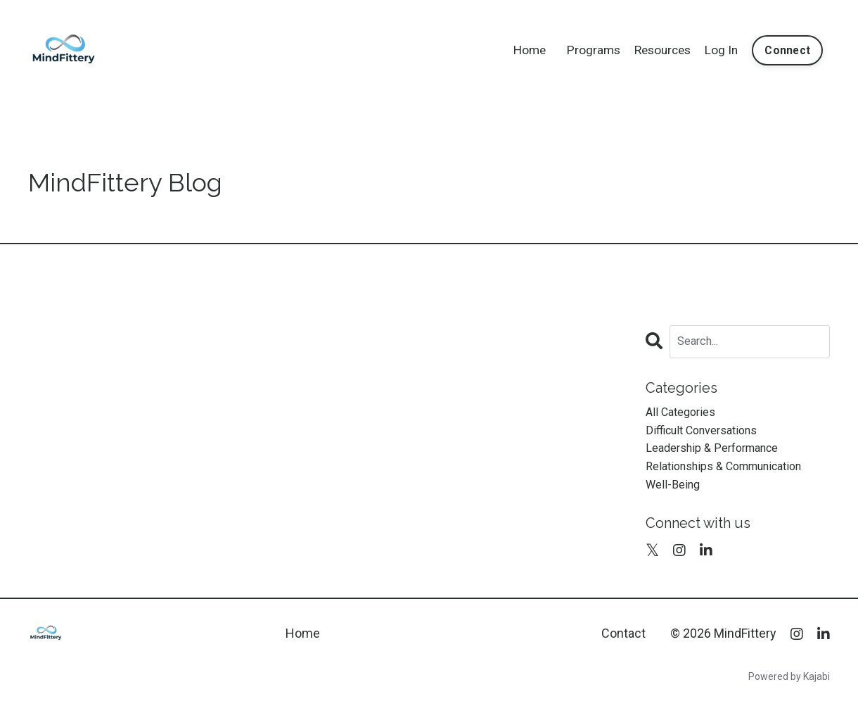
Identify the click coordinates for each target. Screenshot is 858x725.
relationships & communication (735, 475)
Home (520, 49)
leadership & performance (720, 455)
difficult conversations (709, 434)
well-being (675, 495)
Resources (658, 49)
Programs (585, 49)
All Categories (684, 414)
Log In (719, 49)
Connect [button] (786, 49)
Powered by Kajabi (789, 689)
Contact (623, 645)
